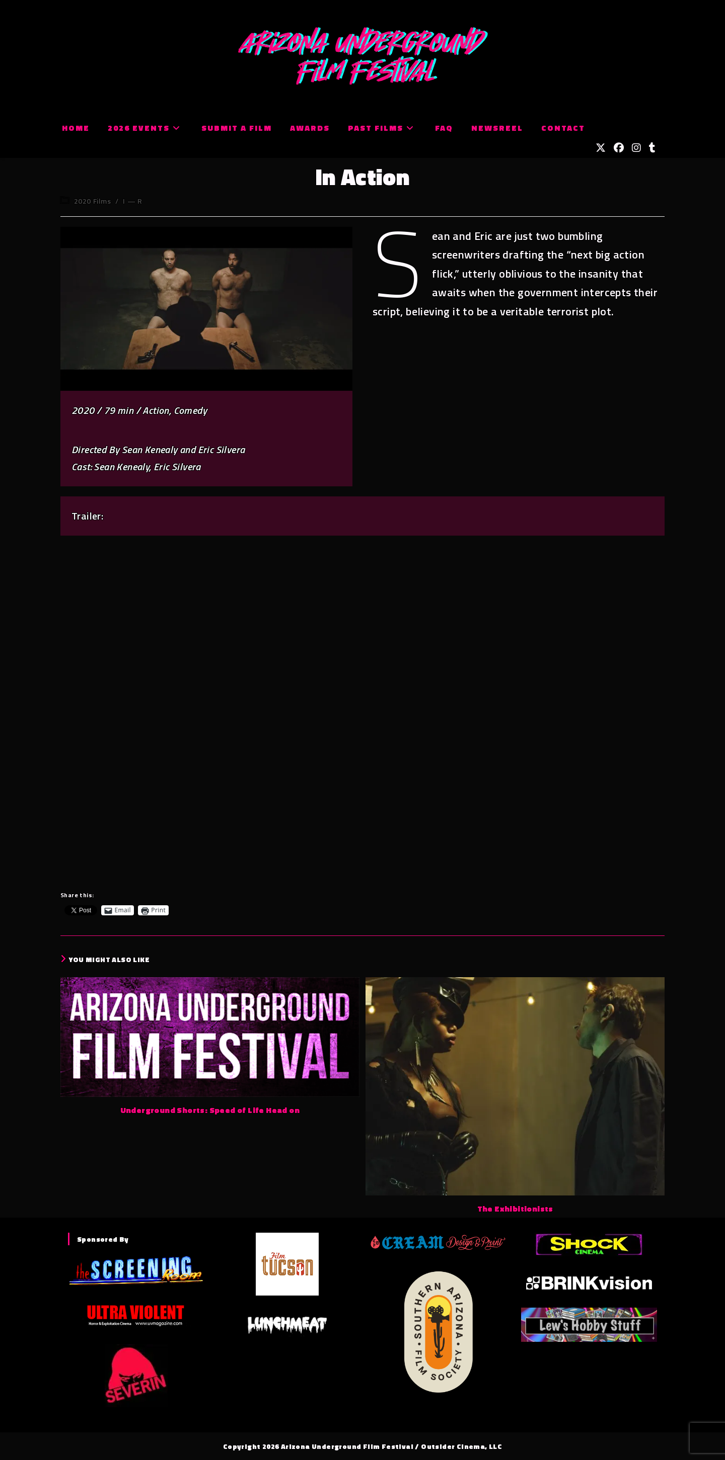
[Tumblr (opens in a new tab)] (652, 148)
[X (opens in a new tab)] (601, 148)
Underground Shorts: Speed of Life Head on (210, 1110)
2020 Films (92, 201)
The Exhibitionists (515, 1209)
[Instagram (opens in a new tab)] (636, 148)
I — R (132, 201)
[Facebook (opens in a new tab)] (619, 148)
